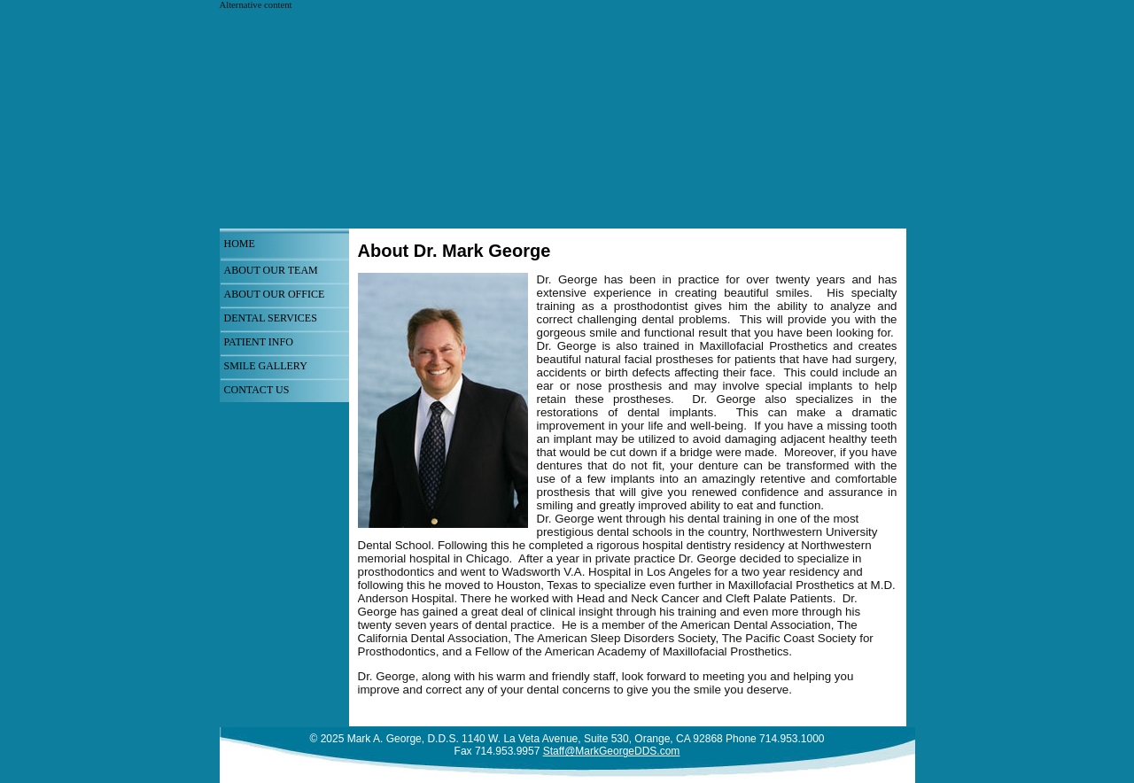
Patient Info (258, 342)
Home (239, 243)
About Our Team (271, 270)
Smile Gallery (265, 366)
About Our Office (274, 294)
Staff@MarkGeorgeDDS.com (611, 751)
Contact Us (257, 390)
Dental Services (270, 318)
